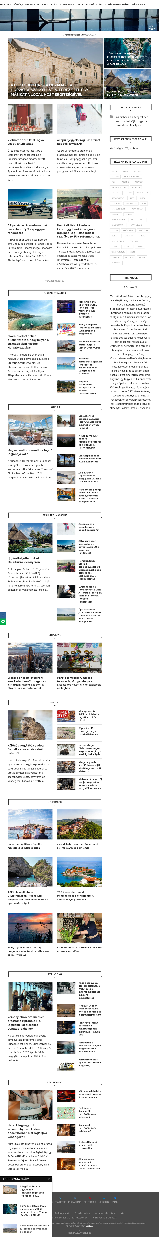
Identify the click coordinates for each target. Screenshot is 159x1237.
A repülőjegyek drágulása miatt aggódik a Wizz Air (89, 527)
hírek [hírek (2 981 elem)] (142, 198)
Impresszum (41, 1213)
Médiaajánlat (139, 5)
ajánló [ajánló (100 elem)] (125, 171)
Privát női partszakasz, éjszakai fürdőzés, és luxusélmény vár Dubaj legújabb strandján (90, 366)
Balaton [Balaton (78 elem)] (115, 176)
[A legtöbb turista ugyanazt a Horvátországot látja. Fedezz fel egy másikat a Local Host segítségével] (55, 69)
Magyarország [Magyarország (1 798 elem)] (137, 209)
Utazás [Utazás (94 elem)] (140, 247)
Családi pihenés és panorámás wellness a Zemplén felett (90, 458)
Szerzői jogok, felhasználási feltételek (64, 1217)
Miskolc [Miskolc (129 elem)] (128, 214)
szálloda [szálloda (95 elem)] (134, 241)
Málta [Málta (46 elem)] (142, 220)
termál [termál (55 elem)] (115, 247)
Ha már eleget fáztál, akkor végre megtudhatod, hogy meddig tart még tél (90, 750)
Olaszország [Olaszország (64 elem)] (117, 225)
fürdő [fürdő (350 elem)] (129, 193)
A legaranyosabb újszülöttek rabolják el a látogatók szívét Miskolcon (90, 767)
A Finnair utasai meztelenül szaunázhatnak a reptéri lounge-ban (89, 1163)
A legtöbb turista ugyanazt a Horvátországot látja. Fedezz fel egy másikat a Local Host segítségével (49, 90)
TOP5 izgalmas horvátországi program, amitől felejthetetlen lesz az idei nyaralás (28, 951)
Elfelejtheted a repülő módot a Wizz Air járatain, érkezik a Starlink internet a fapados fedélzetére (90, 594)
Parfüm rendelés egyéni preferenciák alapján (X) (90, 1062)
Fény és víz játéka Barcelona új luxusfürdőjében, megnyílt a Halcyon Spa (89, 1029)
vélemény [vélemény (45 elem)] (116, 257)
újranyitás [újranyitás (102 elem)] (116, 263)
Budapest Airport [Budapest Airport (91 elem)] (119, 187)
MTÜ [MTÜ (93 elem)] (132, 220)
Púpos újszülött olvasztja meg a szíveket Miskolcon (89, 731)
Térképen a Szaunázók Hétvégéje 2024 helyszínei (87, 1112)
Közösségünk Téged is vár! (125, 148)
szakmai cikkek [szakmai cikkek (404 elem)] (118, 241)
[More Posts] (54, 281)
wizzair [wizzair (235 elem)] (142, 257)
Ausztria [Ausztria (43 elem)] (137, 171)
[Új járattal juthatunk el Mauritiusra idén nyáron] (128, 84)
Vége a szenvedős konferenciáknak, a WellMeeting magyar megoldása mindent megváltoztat (89, 990)
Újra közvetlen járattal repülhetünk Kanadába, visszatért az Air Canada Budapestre (90, 615)
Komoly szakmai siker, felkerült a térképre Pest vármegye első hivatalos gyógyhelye (88, 309)
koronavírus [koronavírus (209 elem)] (131, 203)
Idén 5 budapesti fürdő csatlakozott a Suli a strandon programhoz (90, 329)
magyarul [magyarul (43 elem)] (116, 214)
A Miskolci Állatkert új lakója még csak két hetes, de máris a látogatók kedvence (90, 784)
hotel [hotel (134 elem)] (132, 198)
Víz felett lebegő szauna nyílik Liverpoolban (88, 1145)
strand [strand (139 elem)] (142, 236)
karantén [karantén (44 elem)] (116, 203)
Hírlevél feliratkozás (104, 1217)
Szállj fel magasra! (61, 5)
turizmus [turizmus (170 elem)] (127, 247)
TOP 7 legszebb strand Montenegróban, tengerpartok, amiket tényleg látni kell (75, 896)
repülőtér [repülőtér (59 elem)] (143, 230)
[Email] (115, 1200)
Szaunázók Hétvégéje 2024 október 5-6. (87, 1128)
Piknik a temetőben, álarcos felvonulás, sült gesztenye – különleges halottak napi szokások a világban (79, 683)
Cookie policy (82, 1213)
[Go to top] (79, 1232)
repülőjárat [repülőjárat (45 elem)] (128, 230)
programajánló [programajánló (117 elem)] (135, 225)
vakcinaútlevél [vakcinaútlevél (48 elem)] (118, 252)
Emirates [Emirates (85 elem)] (136, 187)
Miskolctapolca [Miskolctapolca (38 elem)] (118, 220)
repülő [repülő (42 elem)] (115, 230)
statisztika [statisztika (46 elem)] (128, 236)
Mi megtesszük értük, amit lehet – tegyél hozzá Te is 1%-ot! (89, 716)
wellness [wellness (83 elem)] (129, 257)
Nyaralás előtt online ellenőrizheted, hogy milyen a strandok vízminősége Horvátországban (28, 341)
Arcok (80, 5)
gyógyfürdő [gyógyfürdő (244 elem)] (142, 193)
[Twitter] (60, 1200)
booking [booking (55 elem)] (125, 182)
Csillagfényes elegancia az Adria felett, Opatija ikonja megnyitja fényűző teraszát (90, 422)
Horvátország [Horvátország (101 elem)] (118, 198)
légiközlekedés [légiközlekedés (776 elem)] (118, 209)
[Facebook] (47, 1200)
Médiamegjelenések (119, 5)
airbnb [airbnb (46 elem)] (114, 171)
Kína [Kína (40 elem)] (144, 203)
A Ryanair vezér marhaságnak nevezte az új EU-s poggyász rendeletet (27, 229)
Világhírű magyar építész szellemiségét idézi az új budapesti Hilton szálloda (90, 442)
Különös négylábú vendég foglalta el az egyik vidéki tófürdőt (26, 749)
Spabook (4, 5)
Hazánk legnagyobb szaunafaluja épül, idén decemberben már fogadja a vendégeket (27, 1131)
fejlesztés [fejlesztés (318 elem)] (116, 193)
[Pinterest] (90, 1200)
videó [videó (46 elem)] (132, 252)
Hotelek (42, 5)
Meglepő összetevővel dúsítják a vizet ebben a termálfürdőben (88, 387)
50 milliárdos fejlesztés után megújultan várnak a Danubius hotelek (90, 477)
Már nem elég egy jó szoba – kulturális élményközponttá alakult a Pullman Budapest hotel (90, 495)
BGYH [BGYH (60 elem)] (114, 182)
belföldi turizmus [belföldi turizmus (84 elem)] (132, 176)
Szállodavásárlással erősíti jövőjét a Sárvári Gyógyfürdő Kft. (90, 346)
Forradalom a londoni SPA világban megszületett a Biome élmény (90, 1047)
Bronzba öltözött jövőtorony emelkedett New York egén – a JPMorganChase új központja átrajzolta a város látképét (27, 683)
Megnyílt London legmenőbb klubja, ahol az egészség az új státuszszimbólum (90, 1010)
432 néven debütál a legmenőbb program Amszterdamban (90, 1094)
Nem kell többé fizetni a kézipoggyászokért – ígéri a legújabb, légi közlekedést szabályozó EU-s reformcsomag (90, 570)
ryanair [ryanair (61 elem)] (115, 236)
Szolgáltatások (95, 5)
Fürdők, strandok (23, 5)
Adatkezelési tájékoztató (110, 1213)
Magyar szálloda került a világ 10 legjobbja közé (30, 452)
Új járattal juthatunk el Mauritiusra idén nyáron (24, 560)
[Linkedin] (104, 1200)
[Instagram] (74, 1200)
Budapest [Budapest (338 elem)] (139, 182)
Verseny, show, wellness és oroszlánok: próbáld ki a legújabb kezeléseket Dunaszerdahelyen (26, 1022)
